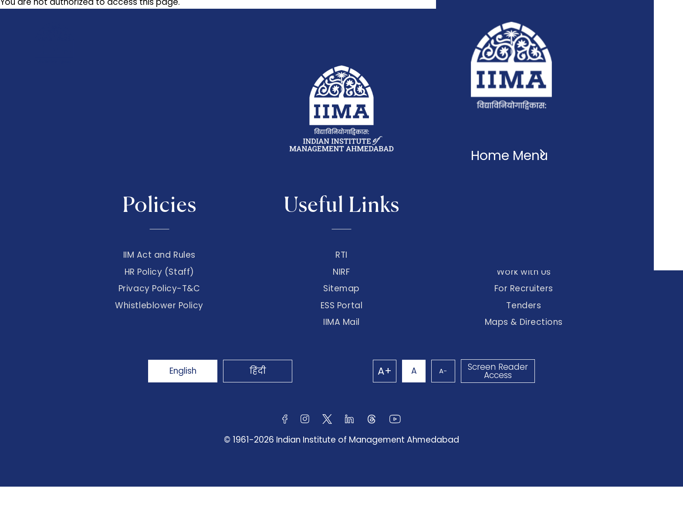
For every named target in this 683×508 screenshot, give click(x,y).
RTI (341, 255)
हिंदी (276, 392)
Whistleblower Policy (159, 322)
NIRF (341, 277)
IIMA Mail (341, 343)
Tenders (523, 322)
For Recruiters (523, 299)
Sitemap (341, 299)
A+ (368, 392)
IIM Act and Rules (159, 255)
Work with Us (524, 277)
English (189, 392)
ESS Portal (341, 322)
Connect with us (523, 255)
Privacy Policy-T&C (159, 299)
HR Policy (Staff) (159, 277)
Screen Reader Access (496, 392)
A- (437, 392)
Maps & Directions (524, 343)
